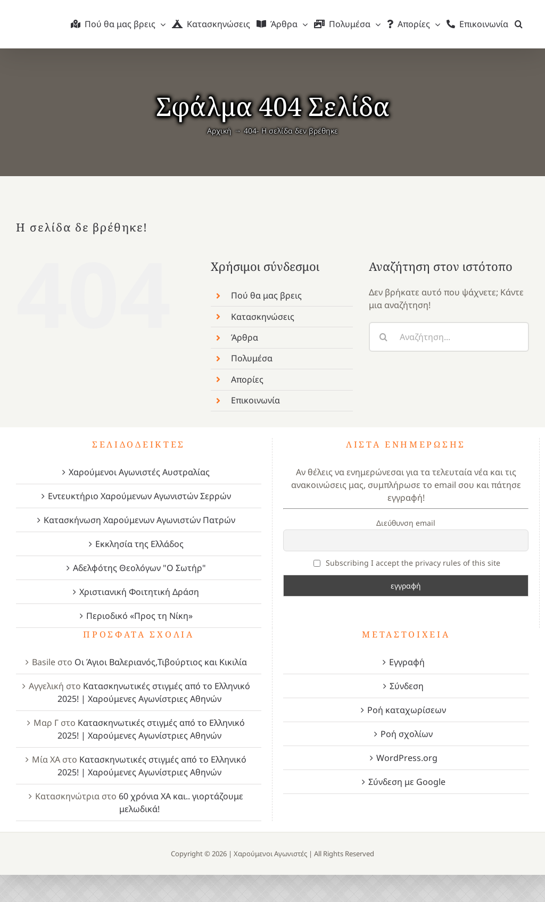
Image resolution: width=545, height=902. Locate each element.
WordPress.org (406, 758)
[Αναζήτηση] (384, 337)
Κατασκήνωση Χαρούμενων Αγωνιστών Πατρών (139, 520)
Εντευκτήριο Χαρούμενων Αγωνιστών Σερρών (139, 496)
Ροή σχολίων (407, 734)
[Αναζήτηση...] (449, 337)
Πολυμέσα (251, 358)
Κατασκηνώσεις (262, 316)
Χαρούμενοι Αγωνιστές (270, 853)
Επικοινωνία (255, 400)
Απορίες (247, 379)
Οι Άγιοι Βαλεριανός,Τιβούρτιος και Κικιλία (161, 662)
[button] (519, 24)
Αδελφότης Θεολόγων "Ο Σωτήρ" (139, 568)
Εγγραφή (407, 662)
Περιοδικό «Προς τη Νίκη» (139, 616)
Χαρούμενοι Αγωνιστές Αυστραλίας (139, 472)
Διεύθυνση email (405, 523)
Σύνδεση (407, 686)
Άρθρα (244, 337)
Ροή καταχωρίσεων (406, 710)
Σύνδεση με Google (406, 782)
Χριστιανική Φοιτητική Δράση (139, 592)
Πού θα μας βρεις (266, 295)
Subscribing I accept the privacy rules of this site (407, 563)
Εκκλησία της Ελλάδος (139, 544)
